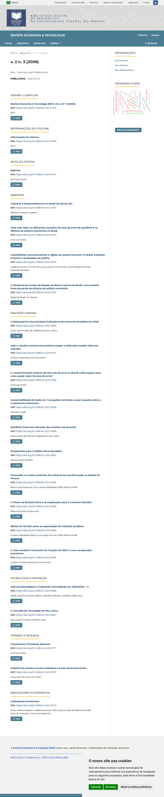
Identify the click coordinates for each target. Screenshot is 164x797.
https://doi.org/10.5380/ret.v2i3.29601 (36, 455)
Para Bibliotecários (124, 70)
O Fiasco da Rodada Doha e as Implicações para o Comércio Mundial (51, 502)
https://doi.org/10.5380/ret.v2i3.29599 (36, 407)
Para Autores (121, 65)
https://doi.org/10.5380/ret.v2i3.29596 (36, 325)
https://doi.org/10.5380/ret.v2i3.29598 (36, 379)
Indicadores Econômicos (25, 701)
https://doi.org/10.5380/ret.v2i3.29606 (36, 590)
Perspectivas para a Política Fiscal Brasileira (36, 451)
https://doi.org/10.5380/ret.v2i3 (32, 72)
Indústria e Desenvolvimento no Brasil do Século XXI (41, 203)
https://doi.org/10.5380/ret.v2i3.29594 (36, 261)
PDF (17, 118)
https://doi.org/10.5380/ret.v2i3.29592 (36, 207)
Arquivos (23, 43)
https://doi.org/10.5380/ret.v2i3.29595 (36, 292)
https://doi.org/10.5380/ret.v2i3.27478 (36, 107)
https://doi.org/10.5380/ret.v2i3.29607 (36, 614)
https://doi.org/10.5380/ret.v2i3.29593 (36, 234)
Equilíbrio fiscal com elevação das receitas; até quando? (43, 427)
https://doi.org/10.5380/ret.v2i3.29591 (36, 174)
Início (14, 53)
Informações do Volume (25, 137)
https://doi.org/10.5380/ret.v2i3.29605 (36, 557)
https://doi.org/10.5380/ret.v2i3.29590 (36, 141)
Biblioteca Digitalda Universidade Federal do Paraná (68, 18)
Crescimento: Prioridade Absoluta (30, 644)
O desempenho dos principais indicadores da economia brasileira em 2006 (55, 321)
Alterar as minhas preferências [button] (136, 787)
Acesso (155, 35)
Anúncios (40, 43)
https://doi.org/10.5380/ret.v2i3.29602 (36, 482)
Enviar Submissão (128, 130)
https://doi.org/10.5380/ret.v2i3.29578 (36, 672)
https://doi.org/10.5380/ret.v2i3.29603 (36, 506)
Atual (8, 43)
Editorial (15, 170)
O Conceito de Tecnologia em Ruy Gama (34, 610)
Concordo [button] (96, 787)
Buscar (151, 43)
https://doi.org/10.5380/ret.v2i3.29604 (36, 530)
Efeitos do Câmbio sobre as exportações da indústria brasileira (47, 526)
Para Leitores (121, 60)
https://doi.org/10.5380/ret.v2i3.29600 (36, 431)
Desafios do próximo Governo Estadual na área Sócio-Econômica (49, 668)
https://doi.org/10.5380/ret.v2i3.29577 (36, 648)
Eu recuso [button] (111, 787)
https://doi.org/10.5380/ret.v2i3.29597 (36, 352)
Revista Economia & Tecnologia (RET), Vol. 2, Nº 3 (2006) (43, 103)
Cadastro (143, 35)
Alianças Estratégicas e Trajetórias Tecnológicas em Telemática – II (50, 586)
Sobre (54, 43)
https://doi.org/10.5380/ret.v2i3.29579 (36, 705)
